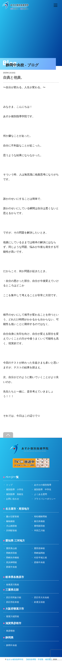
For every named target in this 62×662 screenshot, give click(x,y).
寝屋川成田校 (12, 616)
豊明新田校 (39, 526)
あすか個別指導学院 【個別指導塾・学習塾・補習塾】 (29, 659)
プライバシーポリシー (45, 499)
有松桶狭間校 (40, 516)
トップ (9, 485)
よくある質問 (40, 494)
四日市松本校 (12, 602)
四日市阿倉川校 (13, 597)
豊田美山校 (11, 548)
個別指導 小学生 (14, 489)
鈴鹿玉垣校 (39, 602)
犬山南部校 (11, 526)
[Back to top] (8, 435)
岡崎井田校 (11, 553)
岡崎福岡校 (39, 553)
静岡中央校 (11, 645)
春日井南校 (39, 521)
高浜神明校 (11, 562)
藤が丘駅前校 (12, 516)
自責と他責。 (13, 77)
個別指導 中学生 (42, 489)
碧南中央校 (39, 562)
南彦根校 (10, 631)
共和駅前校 (11, 530)
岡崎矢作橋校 (12, 557)
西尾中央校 (11, 567)
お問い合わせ (12, 499)
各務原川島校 (12, 584)
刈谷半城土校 (40, 557)
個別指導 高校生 (14, 494)
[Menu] (55, 5)
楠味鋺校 (10, 521)
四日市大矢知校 (41, 597)
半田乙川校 (39, 530)
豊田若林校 (39, 548)
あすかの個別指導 (42, 485)
